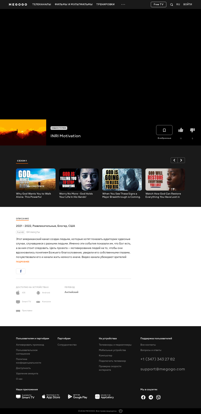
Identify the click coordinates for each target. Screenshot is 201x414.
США (71, 226)
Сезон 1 (22, 160)
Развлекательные (44, 226)
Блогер (62, 226)
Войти (187, 4)
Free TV (159, 4)
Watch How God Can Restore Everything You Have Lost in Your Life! (163, 195)
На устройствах (108, 338)
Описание (22, 218)
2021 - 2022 (23, 226)
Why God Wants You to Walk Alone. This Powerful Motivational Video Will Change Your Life (35, 195)
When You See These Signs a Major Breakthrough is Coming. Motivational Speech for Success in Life (121, 195)
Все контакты (148, 344)
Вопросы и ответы (150, 350)
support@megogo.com (162, 369)
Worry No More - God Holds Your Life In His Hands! (76, 195)
